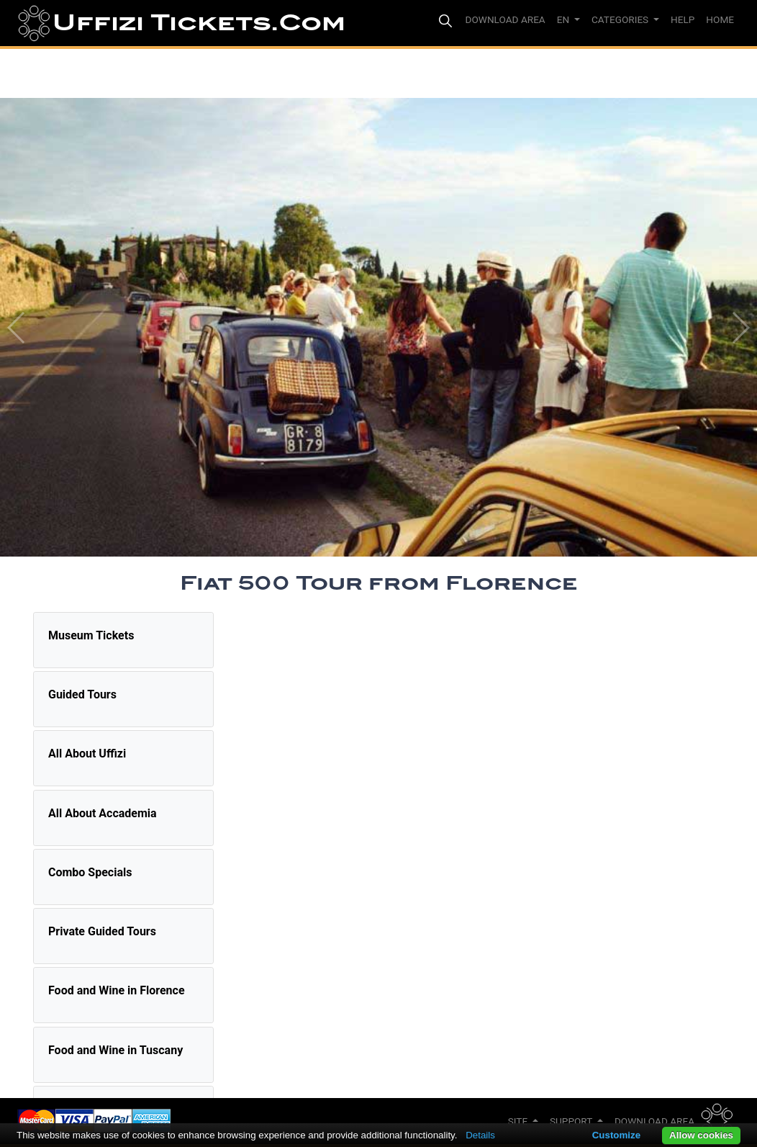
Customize (616, 1135)
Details (480, 1135)
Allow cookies (701, 1135)
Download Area (654, 1121)
